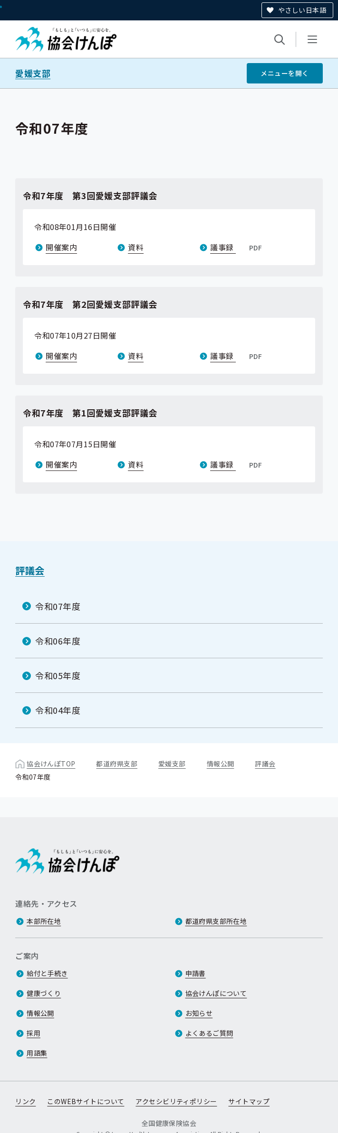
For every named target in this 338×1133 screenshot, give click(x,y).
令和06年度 (57, 641)
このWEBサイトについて (85, 1101)
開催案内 (61, 247)
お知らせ (199, 1013)
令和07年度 (57, 606)
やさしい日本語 (302, 10)
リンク (25, 1101)
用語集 (37, 1053)
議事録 (237, 247)
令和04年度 (57, 710)
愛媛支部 (32, 73)
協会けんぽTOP (51, 763)
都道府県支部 (116, 763)
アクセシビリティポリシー (176, 1101)
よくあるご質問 (209, 1033)
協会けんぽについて (216, 993)
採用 (33, 1033)
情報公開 (220, 763)
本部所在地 (44, 921)
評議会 (30, 570)
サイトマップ (249, 1101)
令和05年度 (57, 675)
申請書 (195, 973)
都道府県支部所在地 (216, 921)
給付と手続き (47, 973)
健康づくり (44, 993)
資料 (136, 247)
